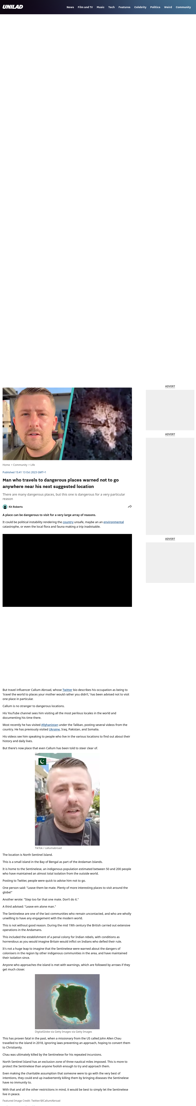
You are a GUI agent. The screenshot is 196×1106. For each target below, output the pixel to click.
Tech (111, 7)
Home (6, 465)
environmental (113, 522)
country (68, 522)
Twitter (67, 690)
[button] (130, 507)
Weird (168, 7)
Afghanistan (49, 725)
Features (124, 7)
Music (100, 7)
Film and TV (85, 7)
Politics (155, 7)
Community (183, 7)
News (70, 7)
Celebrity (140, 7)
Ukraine (54, 729)
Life (33, 465)
